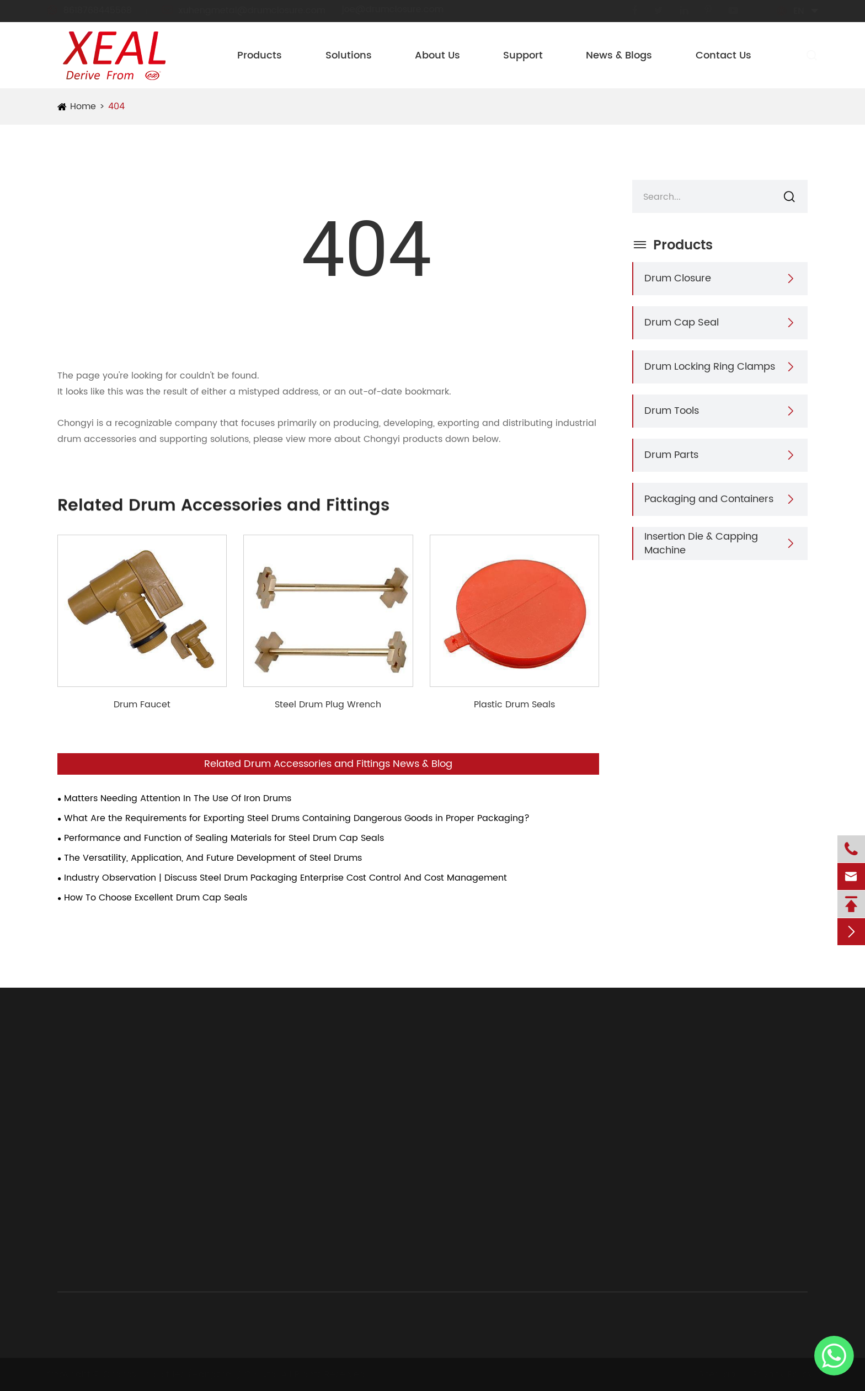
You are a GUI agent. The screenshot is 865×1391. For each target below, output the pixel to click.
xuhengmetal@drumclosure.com (253, 10)
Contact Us (723, 55)
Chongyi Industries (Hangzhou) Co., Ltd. (194, 1374)
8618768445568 (99, 10)
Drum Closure (677, 278)
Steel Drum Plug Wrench (328, 704)
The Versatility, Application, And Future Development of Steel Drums (213, 858)
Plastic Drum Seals (514, 704)
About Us (437, 55)
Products (259, 55)
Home (83, 106)
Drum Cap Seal (681, 322)
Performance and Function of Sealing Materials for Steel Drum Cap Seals (224, 838)
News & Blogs (619, 55)
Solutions (348, 55)
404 (116, 106)
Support (523, 55)
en (788, 11)
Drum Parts (671, 455)
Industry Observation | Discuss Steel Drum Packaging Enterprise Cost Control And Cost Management (285, 878)
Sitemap (713, 1374)
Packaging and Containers (708, 499)
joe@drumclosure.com (402, 9)
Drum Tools (671, 411)
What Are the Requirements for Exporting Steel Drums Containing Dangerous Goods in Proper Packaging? (297, 818)
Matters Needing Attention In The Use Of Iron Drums (177, 798)
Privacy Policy (779, 1374)
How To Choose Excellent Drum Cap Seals (155, 898)
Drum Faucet (142, 704)
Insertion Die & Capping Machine (701, 543)
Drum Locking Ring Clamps (709, 367)
